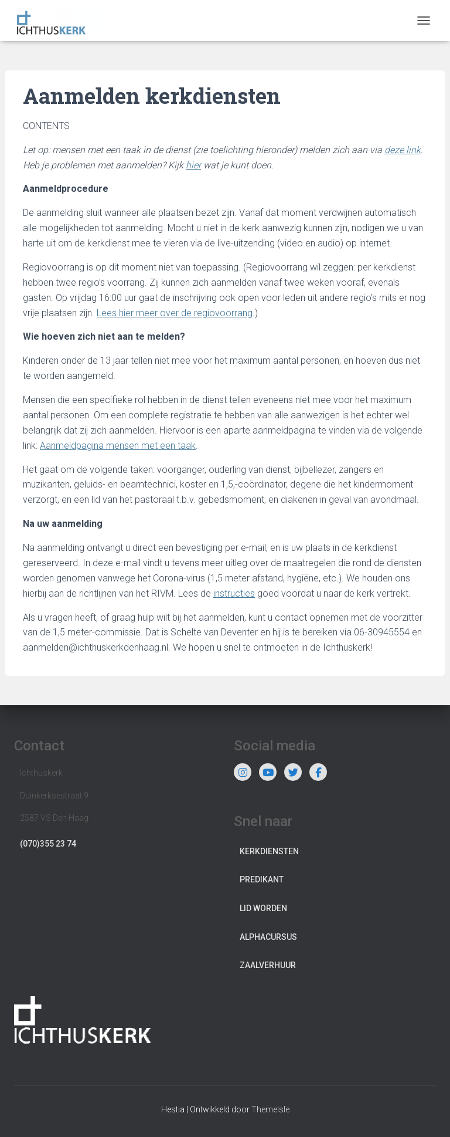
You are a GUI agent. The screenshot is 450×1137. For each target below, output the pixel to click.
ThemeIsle (270, 1109)
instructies (234, 593)
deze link (402, 149)
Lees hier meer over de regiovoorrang (175, 313)
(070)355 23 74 (48, 843)
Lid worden (263, 908)
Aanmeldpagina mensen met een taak (118, 445)
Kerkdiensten (269, 851)
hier (193, 165)
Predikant (262, 879)
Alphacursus (268, 937)
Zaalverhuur (268, 965)
